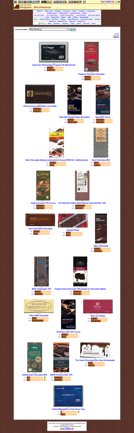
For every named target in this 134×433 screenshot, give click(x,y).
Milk (69, 17)
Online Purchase (45, 19)
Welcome (40, 11)
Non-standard (84, 17)
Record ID (86, 23)
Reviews (97, 19)
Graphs (84, 13)
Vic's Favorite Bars (52, 15)
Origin (72, 23)
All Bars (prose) (52, 13)
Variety (79, 23)
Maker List (52, 21)
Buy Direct (55, 19)
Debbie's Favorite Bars (67, 15)
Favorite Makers (81, 15)
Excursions (66, 11)
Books (75, 11)
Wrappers (58, 11)
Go (72, 29)
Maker (49, 23)
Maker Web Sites (73, 19)
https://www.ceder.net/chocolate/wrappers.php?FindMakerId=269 (67, 423)
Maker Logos (49, 11)
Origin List (72, 21)
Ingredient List (62, 21)
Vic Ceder (66, 426)
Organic (63, 17)
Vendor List (81, 21)
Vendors (63, 19)
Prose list (116, 35)
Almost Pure (55, 17)
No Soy (75, 17)
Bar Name (57, 23)
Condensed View (75, 13)
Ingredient (65, 23)
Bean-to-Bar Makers (94, 15)
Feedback (82, 11)
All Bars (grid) (63, 13)
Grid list (117, 33)
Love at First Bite (39, 15)
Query (93, 23)
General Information (87, 19)
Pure (47, 17)
